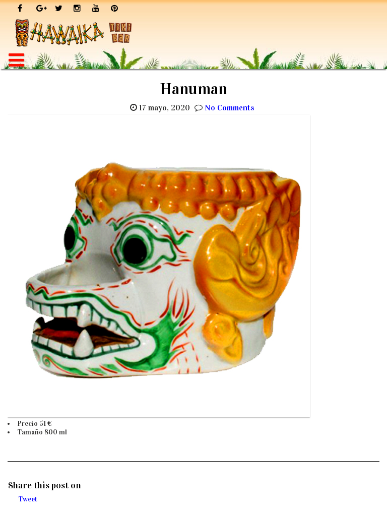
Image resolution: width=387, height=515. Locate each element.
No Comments (229, 107)
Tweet (27, 499)
